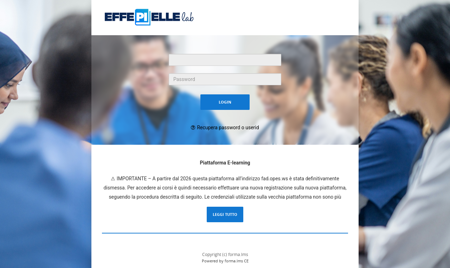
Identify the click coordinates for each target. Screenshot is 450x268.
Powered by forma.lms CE (225, 260)
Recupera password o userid (228, 127)
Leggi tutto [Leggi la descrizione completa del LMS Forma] (225, 214)
